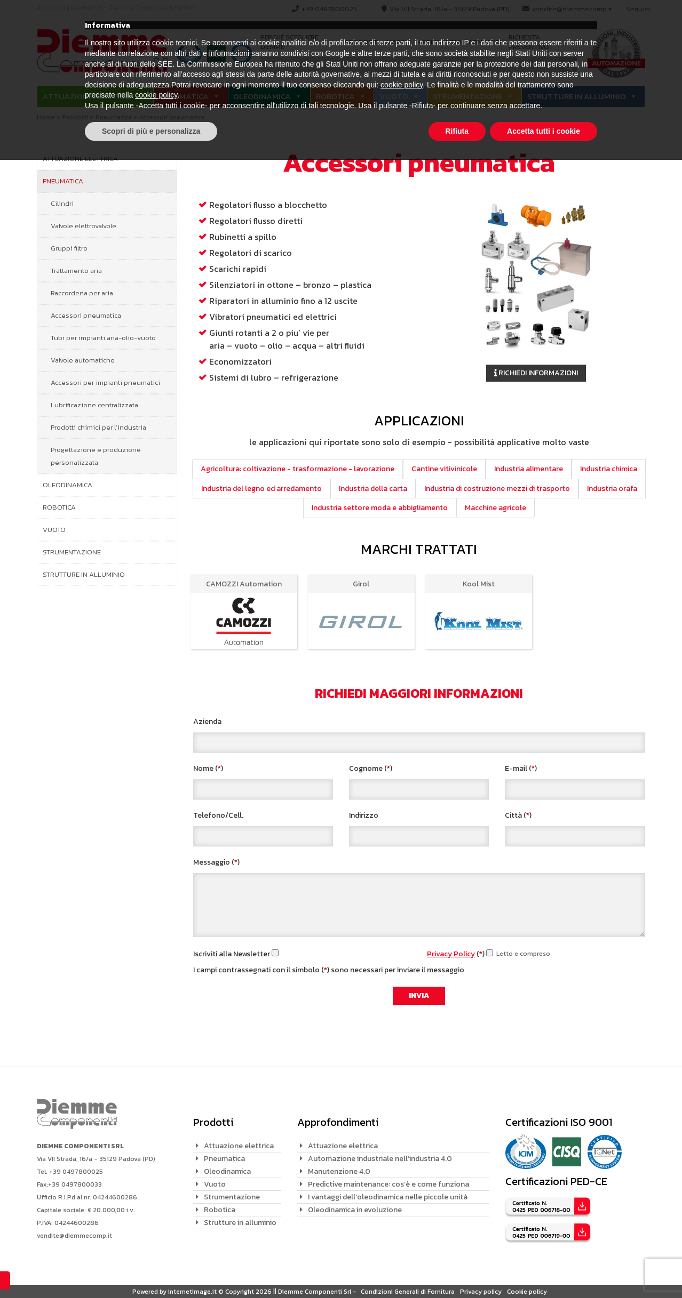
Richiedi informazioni (536, 372)
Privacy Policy (451, 954)
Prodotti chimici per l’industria (98, 427)
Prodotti (362, 42)
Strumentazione (467, 96)
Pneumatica (184, 96)
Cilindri (62, 203)
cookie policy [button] (401, 1223)
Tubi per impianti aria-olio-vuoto (103, 338)
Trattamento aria (76, 270)
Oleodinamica (262, 96)
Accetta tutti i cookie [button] (543, 1268)
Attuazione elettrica (88, 96)
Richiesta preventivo (529, 42)
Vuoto (393, 96)
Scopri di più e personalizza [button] (151, 1268)
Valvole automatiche (83, 360)
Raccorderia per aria (82, 293)
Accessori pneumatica (86, 315)
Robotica (335, 96)
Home (46, 117)
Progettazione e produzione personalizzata (96, 456)
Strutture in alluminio (576, 96)
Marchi (398, 42)
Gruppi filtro (69, 248)
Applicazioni (439, 42)
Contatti (485, 42)
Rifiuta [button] (457, 1268)
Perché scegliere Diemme (289, 42)
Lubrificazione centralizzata (94, 405)
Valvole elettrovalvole (83, 226)
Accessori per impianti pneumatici (105, 382)
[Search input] (412, 66)
